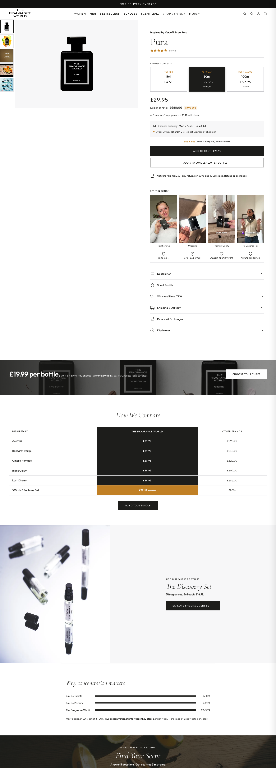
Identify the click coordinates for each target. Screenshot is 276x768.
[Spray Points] (251, 14)
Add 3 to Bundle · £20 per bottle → (207, 162)
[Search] (245, 14)
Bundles (130, 13)
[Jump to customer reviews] (207, 53)
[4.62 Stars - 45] (163, 51)
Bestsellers (110, 13)
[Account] (258, 14)
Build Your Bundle (138, 509)
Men (93, 13)
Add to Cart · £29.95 (207, 150)
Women (80, 13)
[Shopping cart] (265, 14)
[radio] (168, 79)
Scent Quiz (150, 13)
